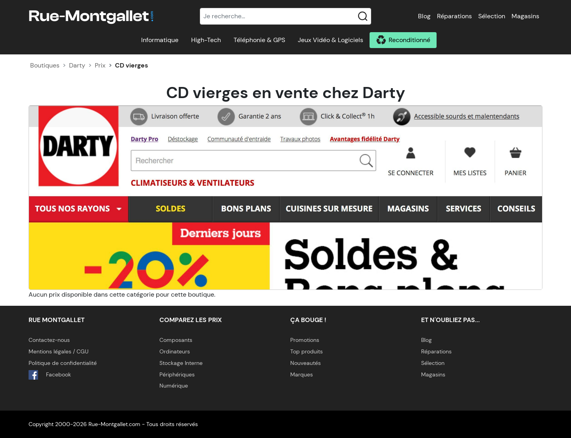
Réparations (454, 16)
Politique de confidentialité (63, 363)
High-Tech (206, 40)
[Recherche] (285, 16)
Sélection (491, 16)
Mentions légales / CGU (58, 351)
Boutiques (44, 65)
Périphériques (177, 374)
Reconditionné (409, 40)
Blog (424, 16)
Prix (100, 65)
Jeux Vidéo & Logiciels (330, 40)
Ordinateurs (174, 351)
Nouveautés (305, 363)
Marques (301, 374)
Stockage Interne (181, 363)
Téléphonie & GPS (259, 40)
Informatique (159, 40)
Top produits (306, 351)
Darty (77, 65)
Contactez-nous (49, 339)
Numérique (173, 385)
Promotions (304, 339)
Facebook (50, 375)
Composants (175, 339)
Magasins (525, 16)
